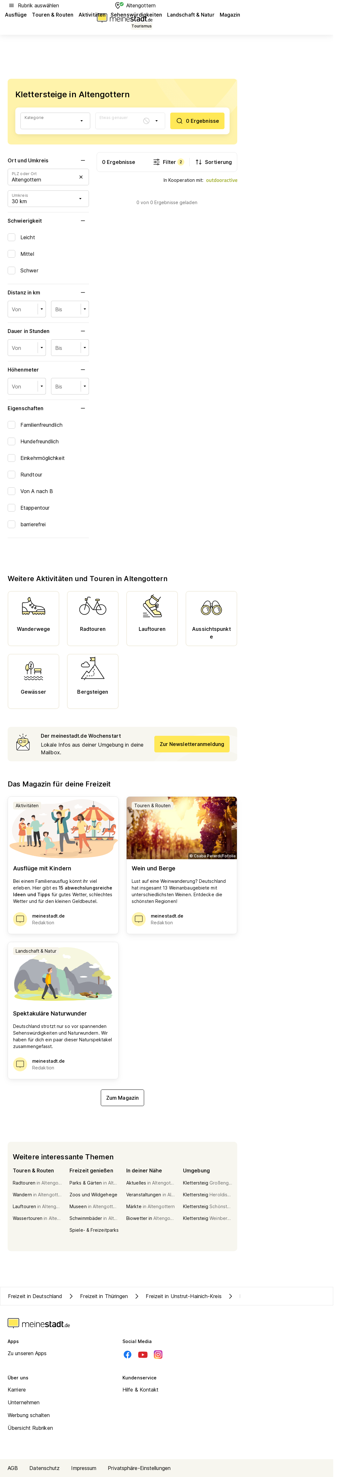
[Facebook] (127, 1354)
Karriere (17, 1389)
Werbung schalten (29, 1415)
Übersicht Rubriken (30, 1428)
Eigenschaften (48, 408)
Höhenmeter (48, 370)
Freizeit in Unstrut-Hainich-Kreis (177, 1296)
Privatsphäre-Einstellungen (139, 1468)
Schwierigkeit (48, 221)
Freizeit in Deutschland (35, 1296)
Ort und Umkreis (48, 160)
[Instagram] (158, 1354)
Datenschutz (44, 1468)
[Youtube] (143, 1354)
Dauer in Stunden (48, 331)
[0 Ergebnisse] (197, 121)
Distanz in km (48, 292)
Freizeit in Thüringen (97, 1296)
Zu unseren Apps (27, 1353)
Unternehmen (24, 1402)
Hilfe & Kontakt (140, 1389)
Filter (168, 162)
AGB (13, 1468)
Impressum (83, 1468)
